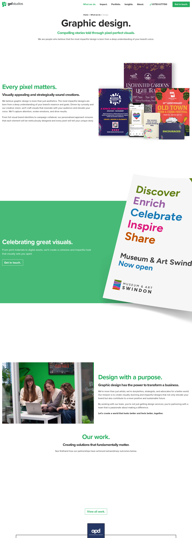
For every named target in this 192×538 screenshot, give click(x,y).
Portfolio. (116, 4)
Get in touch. (181, 4)
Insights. (129, 4)
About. (140, 4)
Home (85, 14)
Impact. (103, 4)
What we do (95, 14)
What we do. (89, 4)
